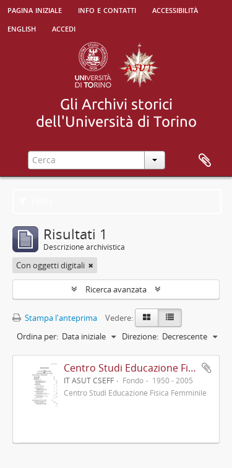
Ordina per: (37, 336)
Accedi (63, 28)
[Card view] (146, 317)
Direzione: (140, 336)
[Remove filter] (90, 265)
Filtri (35, 201)
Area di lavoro (204, 160)
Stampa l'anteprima (54, 317)
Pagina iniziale (34, 9)
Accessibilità (175, 9)
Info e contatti (107, 9)
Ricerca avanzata (116, 289)
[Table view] (170, 317)
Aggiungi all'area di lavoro (206, 368)
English (21, 28)
